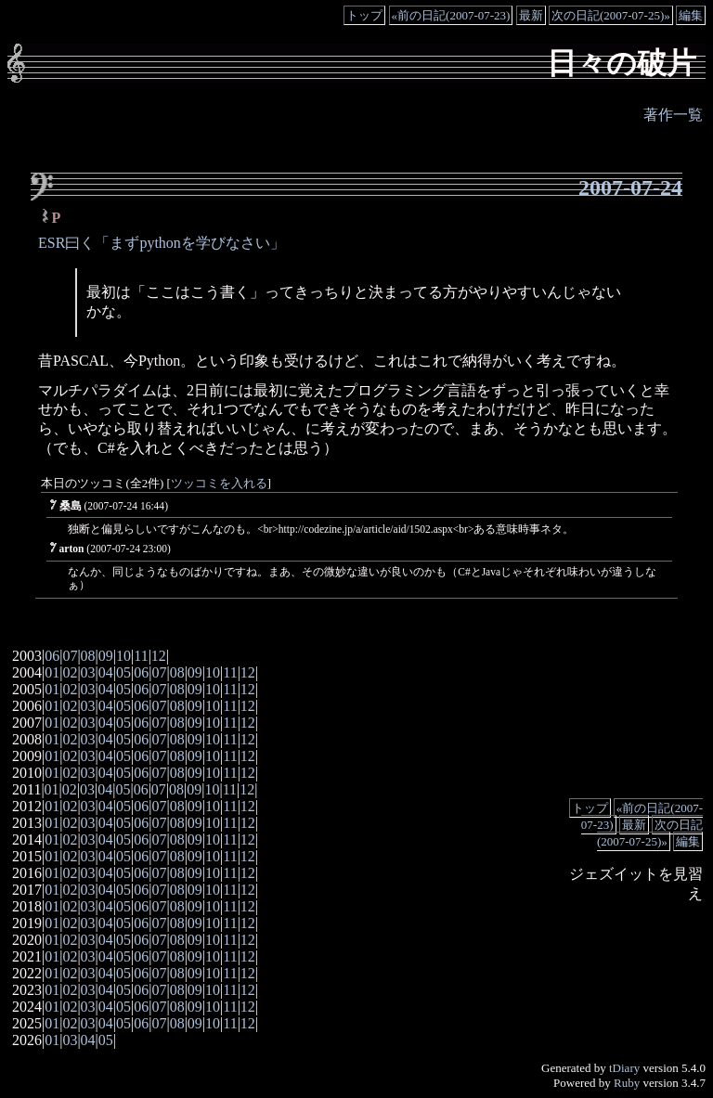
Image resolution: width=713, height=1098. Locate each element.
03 (88, 672)
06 (52, 656)
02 (69, 672)
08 (88, 656)
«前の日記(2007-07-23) (451, 15)
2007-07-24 (630, 187)
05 (123, 672)
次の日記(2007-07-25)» (610, 15)
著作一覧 (673, 115)
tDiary (624, 1068)
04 (105, 672)
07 (69, 656)
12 (158, 656)
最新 (531, 15)
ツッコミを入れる (219, 483)
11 (141, 656)
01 (52, 672)
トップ (364, 15)
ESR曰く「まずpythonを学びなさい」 (161, 243)
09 (105, 656)
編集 (691, 15)
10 (123, 656)
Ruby (627, 1083)
